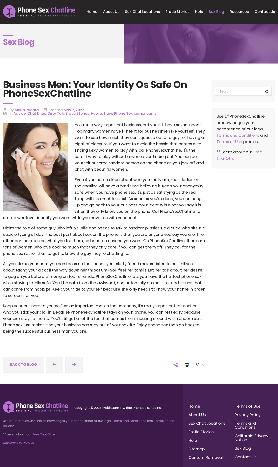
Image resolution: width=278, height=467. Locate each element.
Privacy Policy (248, 415)
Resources (239, 11)
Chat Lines (36, 113)
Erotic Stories (177, 11)
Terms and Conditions (237, 135)
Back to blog (23, 364)
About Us (111, 11)
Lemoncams (145, 113)
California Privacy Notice (251, 438)
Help (199, 11)
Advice (19, 113)
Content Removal (206, 457)
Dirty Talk (56, 113)
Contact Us (265, 11)
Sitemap (197, 449)
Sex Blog (216, 11)
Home (92, 11)
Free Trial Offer (44, 434)
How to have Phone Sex (112, 113)
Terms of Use (229, 141)
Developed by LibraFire (18, 443)
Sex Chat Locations (142, 11)
